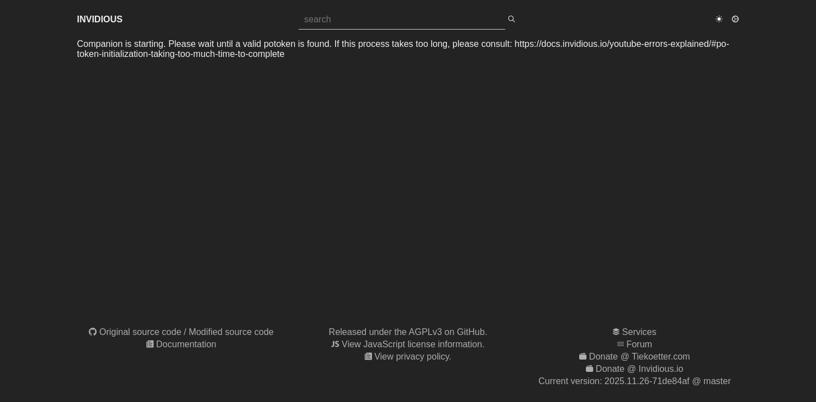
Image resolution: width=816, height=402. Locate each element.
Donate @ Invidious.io (640, 369)
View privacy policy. (412, 356)
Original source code (140, 332)
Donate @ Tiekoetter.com (639, 356)
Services (639, 332)
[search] (511, 19)
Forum (639, 344)
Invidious (100, 19)
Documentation (186, 344)
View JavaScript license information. (413, 344)
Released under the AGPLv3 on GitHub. (408, 332)
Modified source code (231, 332)
